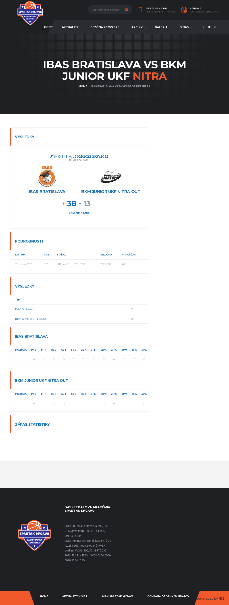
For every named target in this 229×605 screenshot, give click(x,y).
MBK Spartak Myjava (117, 596)
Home (44, 596)
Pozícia (21, 349)
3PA (134, 349)
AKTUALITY (70, 27)
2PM (94, 349)
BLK (83, 349)
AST (64, 349)
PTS (34, 349)
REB (53, 349)
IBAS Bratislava (24, 309)
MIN (43, 349)
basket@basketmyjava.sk (161, 12)
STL (73, 349)
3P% (144, 349)
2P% (114, 349)
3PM (124, 349)
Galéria (161, 27)
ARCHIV (137, 27)
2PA (103, 349)
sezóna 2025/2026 (105, 27)
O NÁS (184, 27)
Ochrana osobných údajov (168, 596)
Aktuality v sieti (75, 596)
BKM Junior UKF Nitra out (30, 318)
